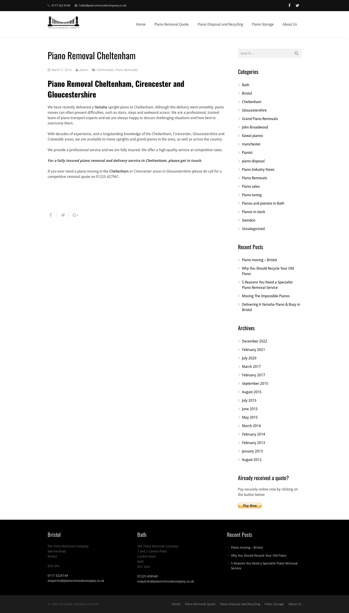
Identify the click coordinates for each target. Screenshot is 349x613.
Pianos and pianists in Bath (263, 203)
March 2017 (251, 367)
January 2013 (252, 451)
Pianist (247, 153)
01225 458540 (147, 576)
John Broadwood (255, 127)
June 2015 (250, 409)
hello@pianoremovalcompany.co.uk (102, 5)
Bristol (247, 93)
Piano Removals (127, 70)
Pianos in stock (253, 212)
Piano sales (251, 186)
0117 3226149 (58, 575)
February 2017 (253, 375)
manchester (251, 144)
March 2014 (251, 426)
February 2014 (253, 434)
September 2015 (255, 383)
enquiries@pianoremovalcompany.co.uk (76, 580)
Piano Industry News (258, 169)
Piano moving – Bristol (259, 260)
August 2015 (252, 392)
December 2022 (254, 341)
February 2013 (253, 443)
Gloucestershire (254, 110)
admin (83, 70)
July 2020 (249, 358)
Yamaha (101, 107)
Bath (245, 85)
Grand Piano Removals (260, 119)
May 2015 (250, 417)
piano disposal (253, 161)
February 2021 (253, 350)
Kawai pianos (252, 136)
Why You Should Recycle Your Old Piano (258, 555)
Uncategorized (253, 229)
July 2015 (249, 400)
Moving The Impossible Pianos (266, 296)
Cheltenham (105, 70)
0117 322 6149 (61, 5)
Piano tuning (252, 195)
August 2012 (252, 460)
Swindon (248, 220)
